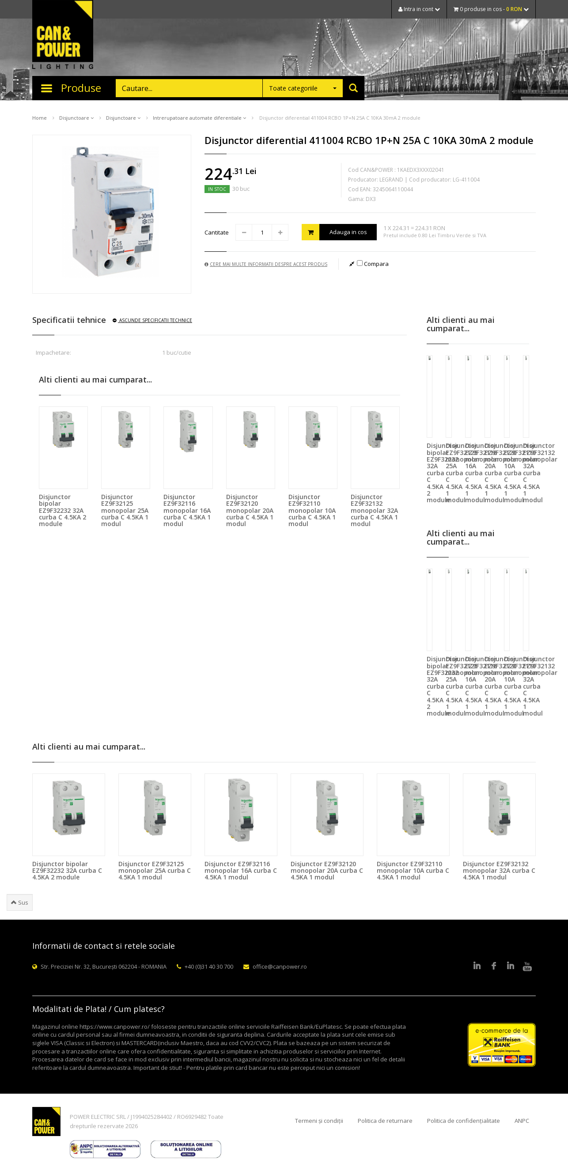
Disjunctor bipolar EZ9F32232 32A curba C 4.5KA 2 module (62, 510)
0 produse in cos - (491, 9)
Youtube (527, 966)
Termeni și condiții (319, 1121)
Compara (373, 264)
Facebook (494, 966)
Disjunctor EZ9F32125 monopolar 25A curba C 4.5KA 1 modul (124, 510)
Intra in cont (419, 9)
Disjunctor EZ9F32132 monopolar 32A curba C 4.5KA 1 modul (374, 510)
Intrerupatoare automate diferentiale (199, 117)
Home (39, 117)
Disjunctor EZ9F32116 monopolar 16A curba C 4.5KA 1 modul (187, 510)
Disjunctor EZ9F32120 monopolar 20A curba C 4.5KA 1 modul (249, 510)
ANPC (522, 1121)
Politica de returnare (385, 1121)
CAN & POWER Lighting (62, 35)
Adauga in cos (334, 232)
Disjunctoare (76, 117)
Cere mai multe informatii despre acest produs (265, 264)
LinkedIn (477, 966)
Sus (19, 902)
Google (511, 966)
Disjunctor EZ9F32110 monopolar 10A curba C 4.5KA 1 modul (312, 510)
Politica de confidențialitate (463, 1121)
